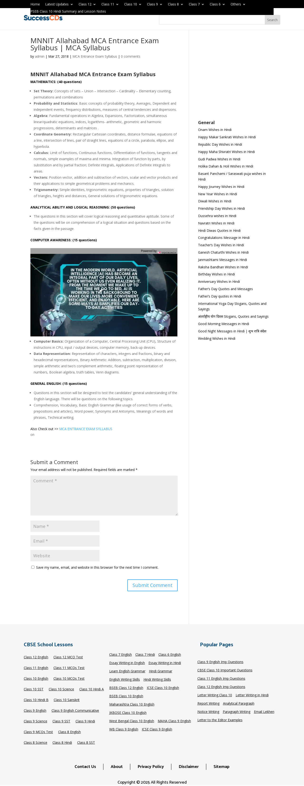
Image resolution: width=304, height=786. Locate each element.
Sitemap (221, 767)
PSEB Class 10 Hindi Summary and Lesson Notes (68, 12)
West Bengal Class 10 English (131, 721)
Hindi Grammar (160, 671)
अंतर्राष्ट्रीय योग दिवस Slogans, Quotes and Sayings (233, 316)
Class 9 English (35, 711)
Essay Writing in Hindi (164, 663)
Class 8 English (69, 732)
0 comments (130, 56)
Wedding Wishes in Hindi (216, 338)
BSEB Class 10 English (126, 696)
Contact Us (85, 767)
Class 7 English (120, 655)
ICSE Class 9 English (157, 729)
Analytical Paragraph (238, 704)
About (117, 767)
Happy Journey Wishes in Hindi (221, 186)
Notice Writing (208, 712)
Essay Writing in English (127, 663)
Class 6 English (169, 655)
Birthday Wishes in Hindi (216, 274)
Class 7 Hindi (145, 655)
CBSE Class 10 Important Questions (224, 670)
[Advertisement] (236, 78)
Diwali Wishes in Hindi (214, 201)
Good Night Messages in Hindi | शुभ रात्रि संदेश (232, 331)
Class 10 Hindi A (91, 689)
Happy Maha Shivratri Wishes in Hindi (226, 151)
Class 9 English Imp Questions (220, 662)
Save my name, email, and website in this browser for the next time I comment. (97, 567)
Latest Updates (57, 4)
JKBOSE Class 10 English (128, 713)
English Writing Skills (124, 680)
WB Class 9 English (123, 729)
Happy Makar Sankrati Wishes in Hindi (227, 137)
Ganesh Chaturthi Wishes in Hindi (223, 252)
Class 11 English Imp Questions (221, 679)
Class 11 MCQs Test (69, 668)
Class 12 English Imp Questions (221, 687)
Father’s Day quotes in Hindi (219, 296)
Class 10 (130, 4)
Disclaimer (189, 767)
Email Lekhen (264, 712)
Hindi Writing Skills (157, 680)
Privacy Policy (151, 767)
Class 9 (152, 4)
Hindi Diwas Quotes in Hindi (220, 230)
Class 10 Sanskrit (67, 700)
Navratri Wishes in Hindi (216, 223)
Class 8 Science (35, 743)
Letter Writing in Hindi (252, 695)
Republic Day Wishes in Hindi (220, 144)
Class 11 (107, 4)
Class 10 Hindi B (36, 700)
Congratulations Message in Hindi (224, 237)
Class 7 (194, 4)
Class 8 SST (86, 743)
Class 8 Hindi (62, 743)
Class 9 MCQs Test (38, 732)
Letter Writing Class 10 (214, 695)
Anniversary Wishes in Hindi (219, 281)
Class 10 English (36, 679)
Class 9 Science (35, 721)
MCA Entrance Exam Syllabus (94, 56)
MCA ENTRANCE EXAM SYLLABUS (85, 429)
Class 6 (215, 4)
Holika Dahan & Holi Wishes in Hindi (225, 166)
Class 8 (173, 4)
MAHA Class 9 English (174, 721)
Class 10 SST (33, 689)
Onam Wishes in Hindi (215, 129)
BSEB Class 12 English (126, 688)
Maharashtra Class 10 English (131, 705)
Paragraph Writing (236, 712)
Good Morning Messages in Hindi (223, 323)
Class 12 (85, 4)
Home (35, 4)
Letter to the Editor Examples (219, 720)
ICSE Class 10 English (163, 688)
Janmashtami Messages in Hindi (222, 259)
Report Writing (208, 704)
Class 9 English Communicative (75, 711)
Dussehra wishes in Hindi (217, 216)
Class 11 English (36, 668)
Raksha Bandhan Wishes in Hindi (223, 267)
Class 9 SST (61, 721)
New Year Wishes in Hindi (217, 194)
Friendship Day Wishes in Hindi (221, 208)
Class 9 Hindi (85, 721)
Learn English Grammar (127, 671)
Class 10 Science (61, 689)
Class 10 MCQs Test (69, 679)
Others (236, 4)
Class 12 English (36, 657)
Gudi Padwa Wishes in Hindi (219, 159)
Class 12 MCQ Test (68, 657)
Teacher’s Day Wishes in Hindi (221, 245)
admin (39, 56)
